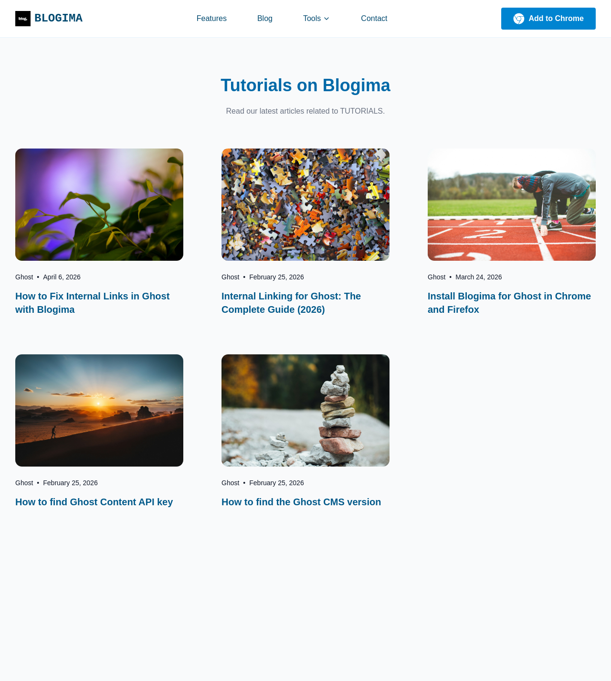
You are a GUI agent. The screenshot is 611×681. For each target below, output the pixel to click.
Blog (265, 18)
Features (212, 18)
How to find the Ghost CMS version (301, 502)
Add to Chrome (548, 18)
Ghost (24, 277)
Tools (316, 18)
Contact (374, 18)
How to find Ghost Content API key (94, 502)
